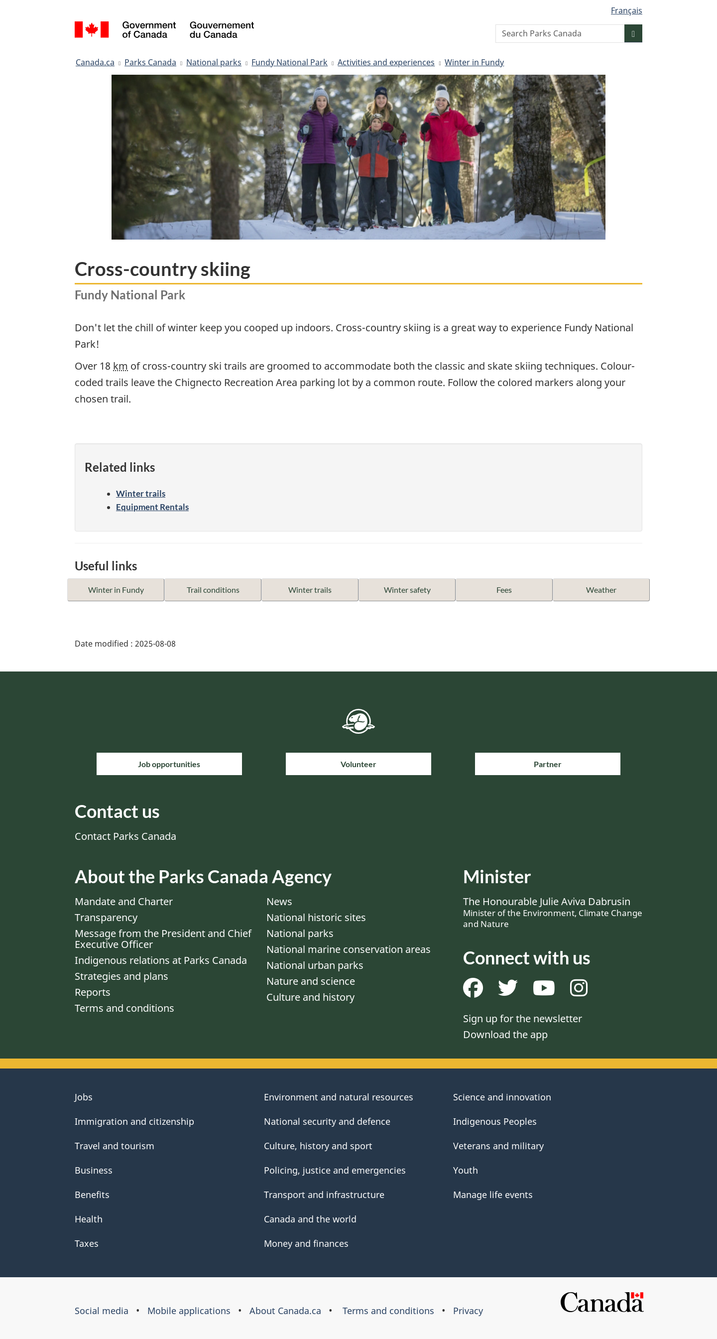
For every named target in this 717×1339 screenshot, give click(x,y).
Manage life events (493, 1195)
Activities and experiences (386, 62)
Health (89, 1219)
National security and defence (327, 1121)
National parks (213, 62)
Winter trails (140, 493)
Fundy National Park (289, 62)
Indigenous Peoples (495, 1121)
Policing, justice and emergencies (335, 1170)
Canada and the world (310, 1219)
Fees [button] (504, 589)
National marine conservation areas (348, 949)
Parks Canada (150, 62)
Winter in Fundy (474, 62)
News (279, 901)
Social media (101, 1311)
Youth (465, 1170)
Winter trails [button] (310, 589)
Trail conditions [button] (213, 589)
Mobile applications (189, 1311)
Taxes (87, 1243)
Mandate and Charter (124, 901)
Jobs (84, 1097)
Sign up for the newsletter (522, 1018)
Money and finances (306, 1243)
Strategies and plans (121, 976)
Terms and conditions (124, 1008)
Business (94, 1170)
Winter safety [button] (407, 589)
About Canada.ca (285, 1311)
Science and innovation (502, 1097)
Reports (93, 992)
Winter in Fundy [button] (116, 589)
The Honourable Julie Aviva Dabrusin (552, 912)
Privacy (468, 1311)
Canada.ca (95, 62)
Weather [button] (601, 589)
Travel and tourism (114, 1146)
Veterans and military (498, 1146)
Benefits (92, 1195)
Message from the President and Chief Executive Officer (163, 939)
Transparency (106, 917)
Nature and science (310, 981)
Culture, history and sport (318, 1146)
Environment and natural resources (338, 1097)
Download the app (505, 1034)
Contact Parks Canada (125, 836)
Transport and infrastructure (324, 1195)
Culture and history (310, 997)
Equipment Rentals (152, 507)
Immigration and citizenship (134, 1121)
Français (626, 10)
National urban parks (314, 965)
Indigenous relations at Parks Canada (161, 960)
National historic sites (316, 917)
